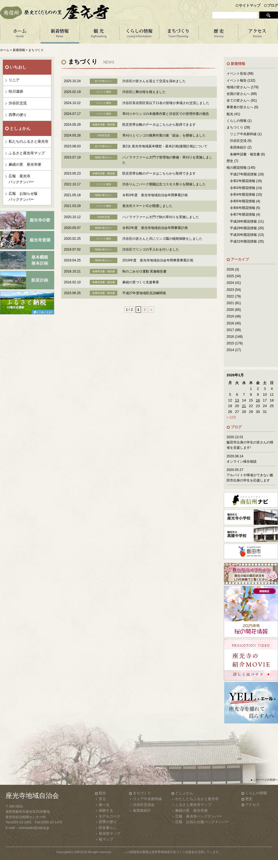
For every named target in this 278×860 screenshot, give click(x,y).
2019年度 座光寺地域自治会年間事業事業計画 (157, 260)
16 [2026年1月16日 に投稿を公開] (258, 400)
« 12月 (231, 417)
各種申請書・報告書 (245, 154)
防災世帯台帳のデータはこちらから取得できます (159, 125)
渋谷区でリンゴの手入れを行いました (150, 249)
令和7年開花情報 (242, 214)
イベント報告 (237, 80)
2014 (230, 350)
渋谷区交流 (18, 103)
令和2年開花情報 (242, 181)
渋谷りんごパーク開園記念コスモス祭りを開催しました (164, 184)
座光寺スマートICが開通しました (147, 206)
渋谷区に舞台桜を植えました (144, 92)
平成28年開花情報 (243, 221)
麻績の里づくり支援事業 (140, 282)
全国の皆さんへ (238, 94)
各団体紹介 (238, 147)
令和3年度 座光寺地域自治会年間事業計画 (155, 195)
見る (102, 799)
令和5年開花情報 (242, 201)
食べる (104, 805)
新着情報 (60, 34)
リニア (14, 80)
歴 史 (218, 34)
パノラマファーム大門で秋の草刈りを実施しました (160, 217)
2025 (230, 276)
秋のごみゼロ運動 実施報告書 (144, 271)
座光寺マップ (109, 833)
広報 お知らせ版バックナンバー (23, 196)
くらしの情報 (139, 34)
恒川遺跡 (16, 91)
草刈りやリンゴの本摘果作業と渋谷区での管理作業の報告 (165, 114)
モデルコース (109, 816)
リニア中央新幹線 (243, 134)
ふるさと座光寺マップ (27, 153)
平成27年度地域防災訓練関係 (144, 293)
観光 (230, 114)
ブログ (272, 5)
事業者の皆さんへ (240, 107)
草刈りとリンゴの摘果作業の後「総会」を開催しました (164, 135)
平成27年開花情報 (243, 174)
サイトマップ (249, 5)
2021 (230, 303)
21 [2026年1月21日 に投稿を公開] (244, 406)
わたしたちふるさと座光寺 (197, 799)
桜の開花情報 (237, 168)
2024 (230, 283)
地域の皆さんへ (238, 87)
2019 (230, 316)
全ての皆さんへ (238, 100)
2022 (230, 296)
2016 (230, 337)
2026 (230, 269)
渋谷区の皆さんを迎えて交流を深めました (154, 81)
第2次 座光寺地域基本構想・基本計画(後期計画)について (164, 146)
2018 (230, 323)
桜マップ (106, 839)
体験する (106, 810)
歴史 (230, 161)
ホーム (20, 34)
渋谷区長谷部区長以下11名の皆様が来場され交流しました (165, 103)
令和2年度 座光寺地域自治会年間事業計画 (155, 228)
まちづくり (179, 34)
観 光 (99, 34)
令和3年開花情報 (242, 188)
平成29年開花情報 (243, 228)
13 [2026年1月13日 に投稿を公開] (237, 400)
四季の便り (18, 115)
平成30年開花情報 (243, 235)
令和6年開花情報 (242, 208)
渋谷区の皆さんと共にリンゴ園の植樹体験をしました (162, 239)
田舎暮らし (108, 828)
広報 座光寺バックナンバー (21, 179)
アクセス (258, 34)
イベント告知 (237, 73)
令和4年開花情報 (242, 194)
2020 (230, 310)
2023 (230, 290)
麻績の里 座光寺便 (25, 164)
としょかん (184, 793)
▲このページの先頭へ (264, 779)
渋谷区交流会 (144, 805)
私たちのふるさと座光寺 (28, 141)
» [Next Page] (151, 309)
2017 (230, 330)
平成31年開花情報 (243, 241)
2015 (230, 343)
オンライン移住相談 (242, 461)
